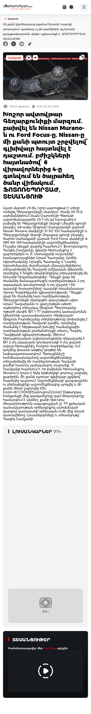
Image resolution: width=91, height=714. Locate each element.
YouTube (49, 648)
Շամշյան (14, 57)
